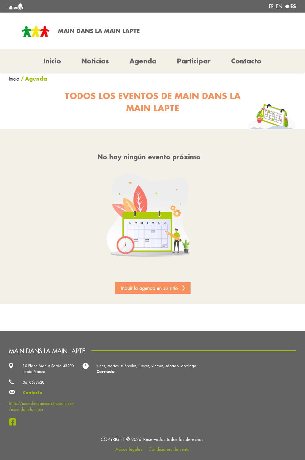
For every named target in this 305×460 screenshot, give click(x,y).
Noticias (95, 61)
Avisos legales (128, 449)
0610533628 (33, 382)
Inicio (15, 79)
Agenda (142, 61)
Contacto (246, 61)
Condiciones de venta (169, 449)
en (279, 6)
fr (271, 6)
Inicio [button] (52, 61)
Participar (194, 61)
